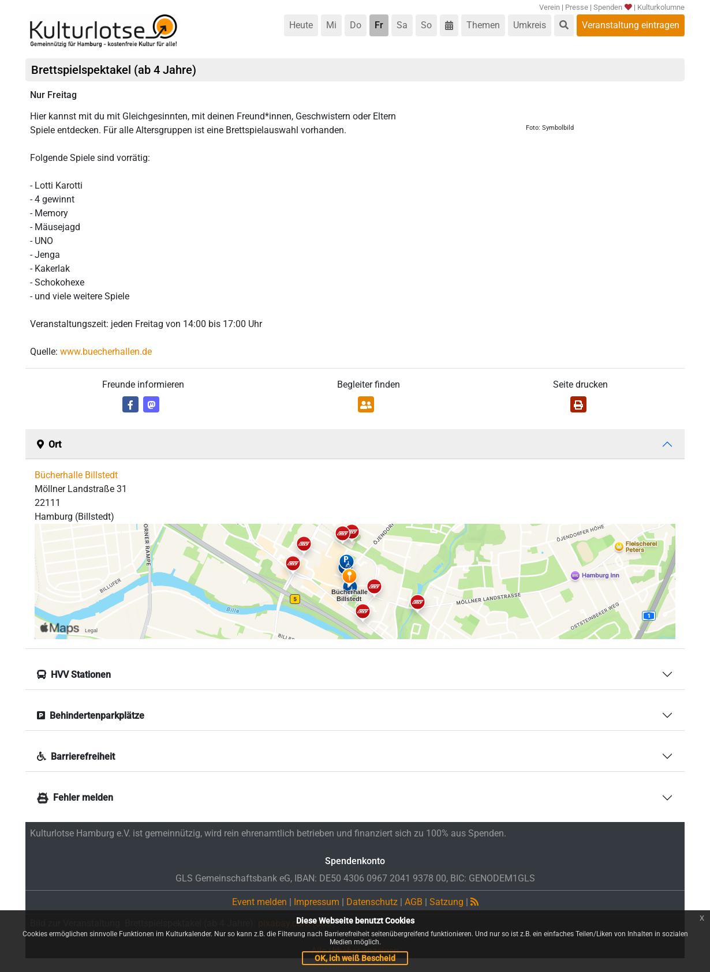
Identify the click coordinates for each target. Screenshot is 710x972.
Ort (49, 444)
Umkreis (529, 25)
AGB (414, 901)
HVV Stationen (74, 674)
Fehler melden (75, 797)
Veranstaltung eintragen (630, 25)
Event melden (259, 901)
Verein (549, 7)
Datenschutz (372, 901)
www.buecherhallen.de (106, 351)
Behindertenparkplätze (90, 715)
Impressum (316, 901)
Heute (301, 25)
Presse (576, 7)
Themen (483, 25)
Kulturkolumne (661, 7)
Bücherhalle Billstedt (76, 475)
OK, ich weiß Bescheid (355, 958)
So (426, 25)
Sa (402, 25)
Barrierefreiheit (76, 756)
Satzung (446, 901)
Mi (331, 25)
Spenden (612, 7)
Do (355, 25)
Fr (379, 25)
